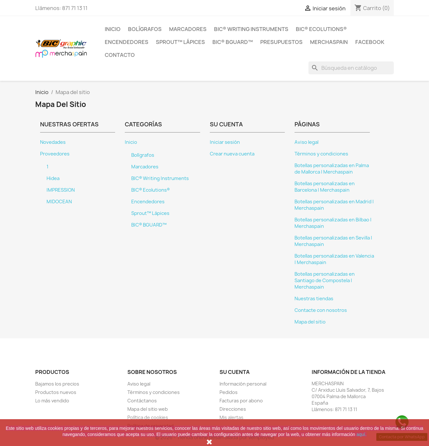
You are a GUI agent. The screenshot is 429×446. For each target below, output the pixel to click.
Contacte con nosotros (321, 310)
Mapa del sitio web (147, 409)
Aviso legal (306, 142)
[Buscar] (351, 67)
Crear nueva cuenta (232, 154)
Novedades (53, 142)
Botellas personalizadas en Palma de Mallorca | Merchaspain (332, 168)
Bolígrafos (145, 29)
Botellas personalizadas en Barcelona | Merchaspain (325, 186)
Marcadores (188, 29)
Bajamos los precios (57, 384)
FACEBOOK (369, 42)
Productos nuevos (55, 392)
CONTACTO (120, 54)
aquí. (361, 434)
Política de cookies (147, 417)
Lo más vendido (52, 401)
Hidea (53, 178)
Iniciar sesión (225, 142)
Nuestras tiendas (314, 298)
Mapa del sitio (310, 322)
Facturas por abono (241, 401)
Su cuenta (235, 372)
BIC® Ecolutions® (321, 29)
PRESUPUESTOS (281, 42)
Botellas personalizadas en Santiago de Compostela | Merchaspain (325, 280)
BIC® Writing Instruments (251, 29)
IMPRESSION (61, 190)
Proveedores (55, 154)
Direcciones (233, 409)
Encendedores (126, 42)
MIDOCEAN (59, 201)
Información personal (243, 384)
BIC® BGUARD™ (232, 42)
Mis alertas (231, 417)
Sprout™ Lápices (180, 42)
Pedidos (229, 392)
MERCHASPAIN (329, 42)
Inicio (113, 29)
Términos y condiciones (321, 154)
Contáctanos (142, 401)
